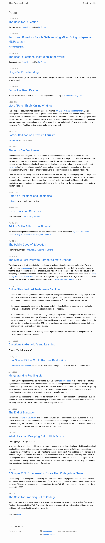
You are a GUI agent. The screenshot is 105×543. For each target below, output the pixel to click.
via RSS (20, 514)
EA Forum (42, 27)
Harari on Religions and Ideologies (30, 196)
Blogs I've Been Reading (24, 72)
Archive (93, 3)
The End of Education (22, 412)
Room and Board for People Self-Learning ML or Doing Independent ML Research (51, 39)
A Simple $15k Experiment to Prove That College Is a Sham (46, 473)
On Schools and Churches (25, 211)
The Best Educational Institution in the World (37, 57)
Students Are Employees (24, 150)
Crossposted (14, 140)
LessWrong (26, 27)
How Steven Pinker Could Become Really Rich (37, 360)
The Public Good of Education (27, 244)
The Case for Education (23, 22)
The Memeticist (18, 3)
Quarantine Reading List (72, 95)
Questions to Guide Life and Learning (32, 344)
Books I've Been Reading (24, 90)
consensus (25, 268)
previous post (65, 381)
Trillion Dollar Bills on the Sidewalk (30, 226)
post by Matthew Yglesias (64, 279)
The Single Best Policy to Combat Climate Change (40, 260)
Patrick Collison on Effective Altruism (32, 135)
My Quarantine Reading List (26, 375)
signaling (12, 167)
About (85, 3)
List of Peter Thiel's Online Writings (31, 105)
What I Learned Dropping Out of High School (36, 436)
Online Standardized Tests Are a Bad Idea (35, 289)
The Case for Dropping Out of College (32, 497)
